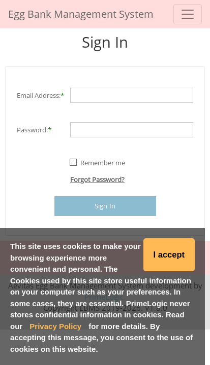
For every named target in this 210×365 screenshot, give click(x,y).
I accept (169, 254)
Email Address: (39, 95)
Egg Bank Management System (81, 14)
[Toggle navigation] (187, 14)
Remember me (102, 162)
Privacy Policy (55, 326)
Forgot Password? (97, 179)
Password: (32, 130)
